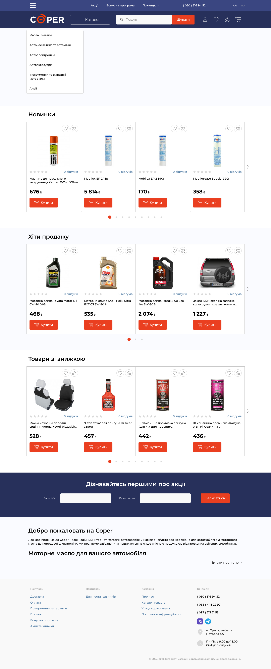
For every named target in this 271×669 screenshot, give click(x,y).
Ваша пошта (127, 498)
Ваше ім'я (49, 498)
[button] (109, 217)
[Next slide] (248, 167)
